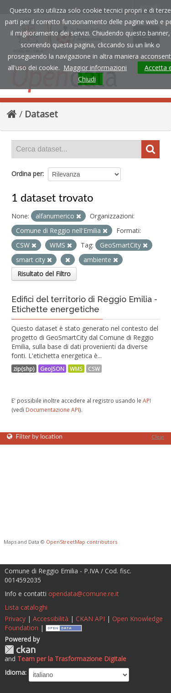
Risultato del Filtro (44, 273)
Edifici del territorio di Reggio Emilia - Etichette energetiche (84, 304)
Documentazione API (52, 409)
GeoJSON (52, 368)
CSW (94, 368)
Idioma (15, 672)
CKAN (20, 649)
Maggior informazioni (95, 67)
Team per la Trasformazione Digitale (71, 658)
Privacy (15, 618)
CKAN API (90, 618)
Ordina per (26, 173)
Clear (157, 436)
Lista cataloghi (26, 607)
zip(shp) (24, 368)
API (147, 400)
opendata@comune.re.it (83, 593)
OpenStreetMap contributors (81, 541)
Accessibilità (50, 618)
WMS (76, 368)
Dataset (41, 114)
